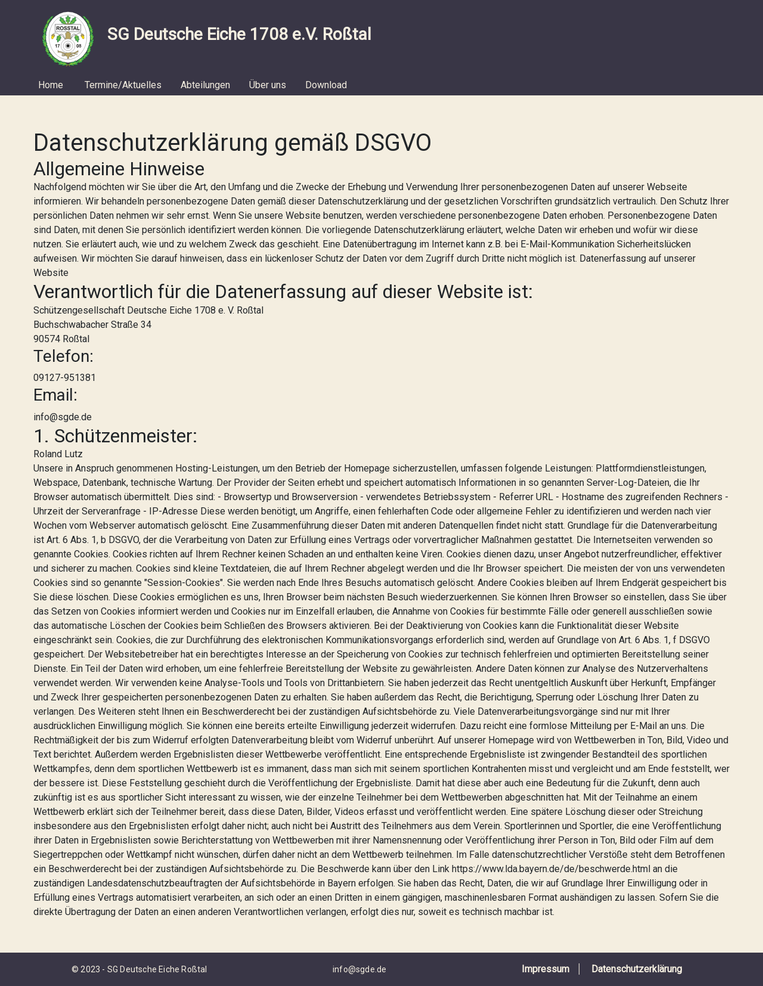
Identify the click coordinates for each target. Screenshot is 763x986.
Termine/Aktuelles (123, 85)
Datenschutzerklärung (636, 969)
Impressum (545, 969)
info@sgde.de (359, 969)
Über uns (267, 85)
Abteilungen (205, 85)
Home (50, 85)
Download (326, 85)
